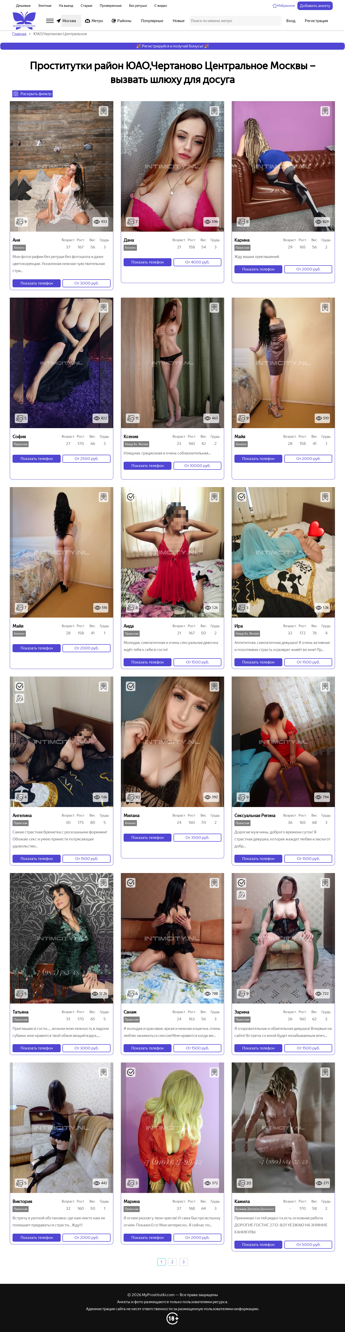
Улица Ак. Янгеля (136, 444)
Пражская (242, 247)
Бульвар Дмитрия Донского (255, 1209)
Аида (129, 626)
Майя (239, 436)
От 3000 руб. (86, 283)
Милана (131, 815)
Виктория (22, 1201)
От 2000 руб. (308, 269)
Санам (130, 1012)
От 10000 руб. (197, 465)
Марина (132, 1201)
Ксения (131, 436)
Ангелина (22, 815)
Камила (242, 1201)
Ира (238, 626)
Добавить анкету (315, 5)
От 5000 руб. (308, 1244)
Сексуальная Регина (254, 815)
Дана (129, 240)
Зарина (241, 1012)
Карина (241, 240)
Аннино (19, 247)
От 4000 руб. (197, 262)
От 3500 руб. (197, 837)
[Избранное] (283, 6)
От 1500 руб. (197, 662)
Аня (16, 240)
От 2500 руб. (86, 458)
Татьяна (20, 1012)
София (19, 436)
